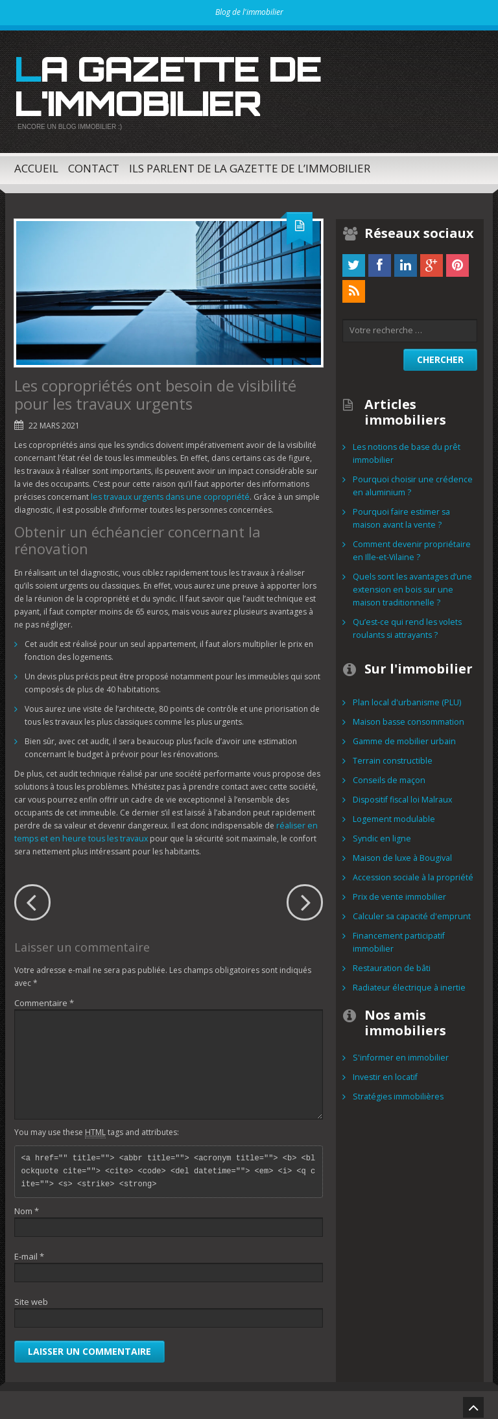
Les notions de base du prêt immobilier (404, 449)
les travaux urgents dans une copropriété (167, 492)
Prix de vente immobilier (397, 892)
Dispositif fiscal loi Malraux (402, 795)
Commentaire (44, 998)
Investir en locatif (384, 1072)
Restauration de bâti (390, 963)
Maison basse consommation (407, 717)
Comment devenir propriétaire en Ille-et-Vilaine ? (409, 546)
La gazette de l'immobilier (159, 83)
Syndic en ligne (380, 833)
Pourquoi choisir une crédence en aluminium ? (409, 481)
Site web (31, 1297)
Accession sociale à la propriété (411, 872)
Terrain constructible (391, 756)
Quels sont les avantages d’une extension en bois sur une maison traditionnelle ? (409, 585)
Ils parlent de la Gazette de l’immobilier (249, 163)
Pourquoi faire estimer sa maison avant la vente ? (399, 514)
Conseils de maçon (388, 775)
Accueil (36, 163)
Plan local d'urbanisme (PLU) (405, 697)
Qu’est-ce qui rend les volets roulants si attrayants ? (404, 624)
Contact (93, 163)
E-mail (29, 1252)
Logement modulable (392, 814)
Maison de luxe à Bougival (400, 853)
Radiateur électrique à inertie (406, 983)
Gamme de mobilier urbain (403, 736)
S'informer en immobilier (398, 1053)
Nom (26, 1206)
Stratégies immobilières (396, 1091)
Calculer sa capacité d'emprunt (410, 911)
